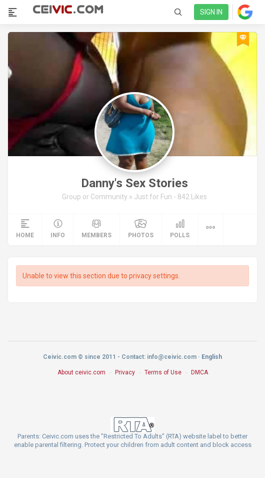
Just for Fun (154, 197)
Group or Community (95, 197)
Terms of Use (163, 372)
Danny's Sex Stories (134, 183)
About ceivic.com (82, 372)
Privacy (125, 372)
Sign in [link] (211, 12)
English (212, 356)
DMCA (199, 372)
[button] (210, 229)
